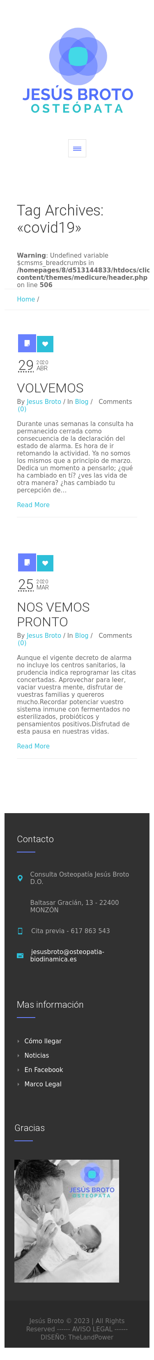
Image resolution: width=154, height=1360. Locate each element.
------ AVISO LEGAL (84, 1329)
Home (26, 299)
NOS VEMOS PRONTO (53, 614)
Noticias (36, 1055)
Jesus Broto (44, 402)
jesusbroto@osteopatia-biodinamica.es (67, 955)
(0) (22, 409)
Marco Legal (42, 1084)
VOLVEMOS (50, 388)
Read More (33, 505)
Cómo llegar (43, 1041)
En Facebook (43, 1070)
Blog (81, 402)
